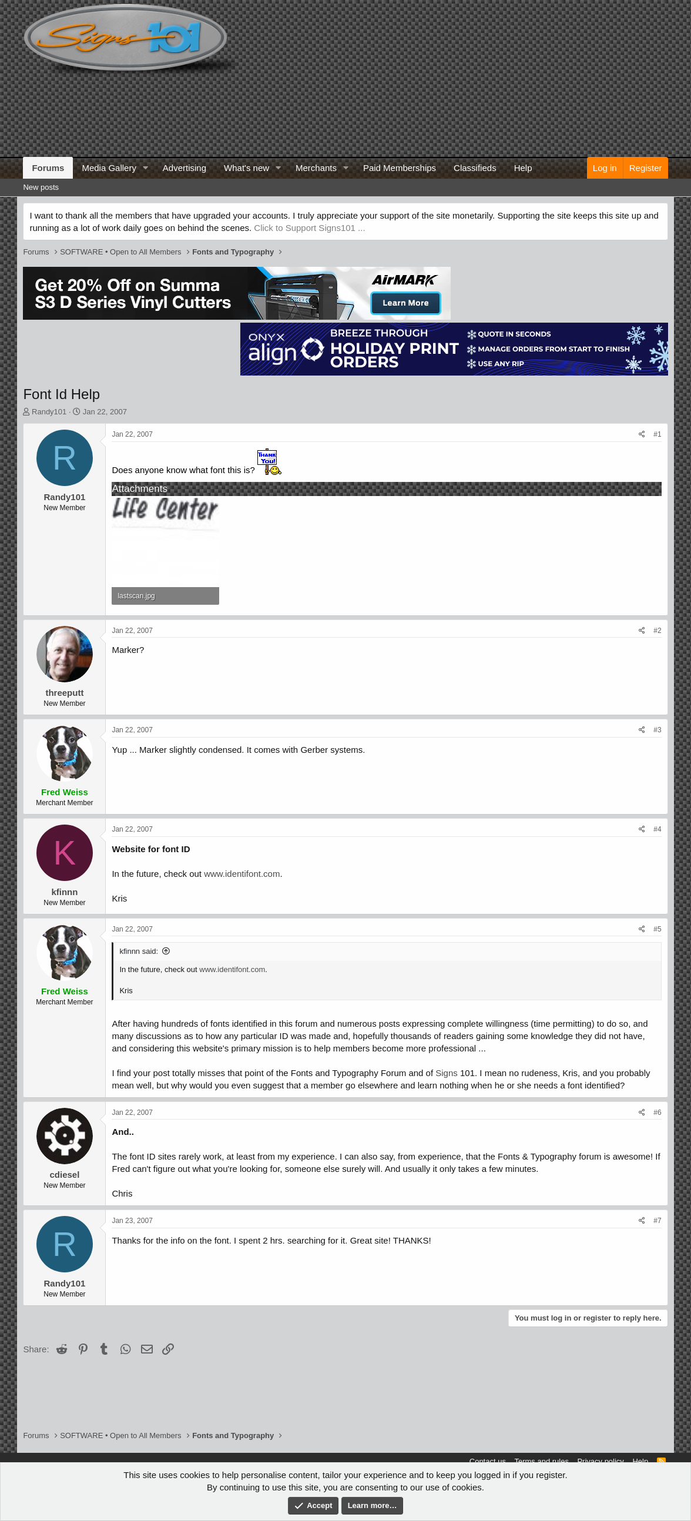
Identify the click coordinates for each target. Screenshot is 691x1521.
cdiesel (64, 1175)
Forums (48, 168)
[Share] (642, 434)
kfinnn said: (138, 951)
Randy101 (49, 411)
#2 (657, 631)
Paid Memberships (399, 168)
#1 (657, 434)
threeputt (64, 693)
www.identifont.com (242, 874)
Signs (446, 1073)
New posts (41, 187)
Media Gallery (109, 168)
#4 (657, 829)
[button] (145, 168)
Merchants (316, 168)
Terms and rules (541, 1461)
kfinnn (64, 892)
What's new (246, 168)
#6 (657, 1112)
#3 (657, 730)
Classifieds (475, 168)
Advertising (184, 168)
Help (523, 168)
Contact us (487, 1461)
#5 (657, 929)
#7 (657, 1221)
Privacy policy (600, 1461)
